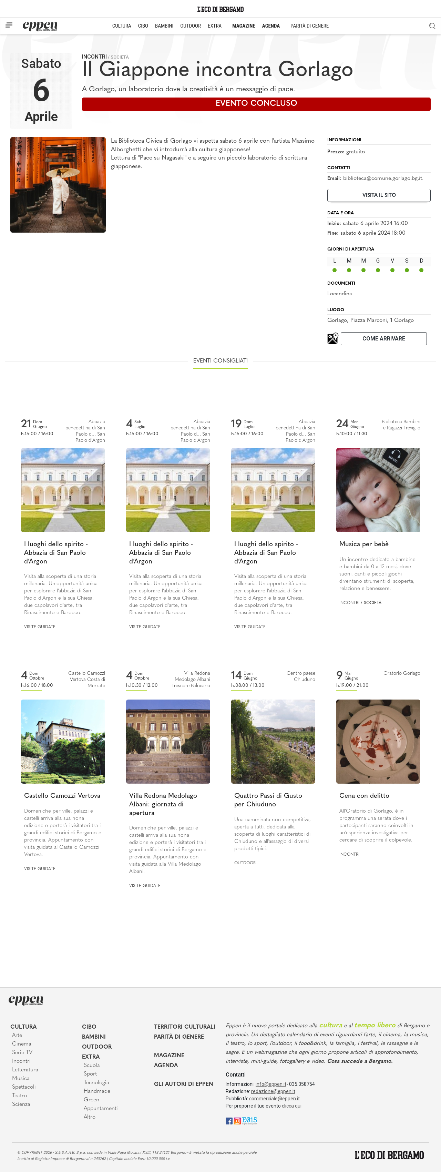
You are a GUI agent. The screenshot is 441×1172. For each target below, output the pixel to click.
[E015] (249, 1120)
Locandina (339, 294)
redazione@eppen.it (273, 1091)
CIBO (143, 26)
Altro (89, 1117)
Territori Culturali (184, 1027)
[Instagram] (237, 1120)
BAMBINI (164, 26)
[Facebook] (229, 1120)
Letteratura (25, 1070)
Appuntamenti (101, 1108)
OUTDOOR (190, 26)
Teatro (19, 1096)
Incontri (94, 56)
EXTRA (215, 26)
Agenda (166, 1066)
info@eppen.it (271, 1084)
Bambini (94, 1037)
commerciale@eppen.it (274, 1098)
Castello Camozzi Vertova (62, 796)
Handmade (97, 1091)
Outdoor (245, 863)
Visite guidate (39, 627)
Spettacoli (24, 1087)
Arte (17, 1035)
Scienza (21, 1104)
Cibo (89, 1027)
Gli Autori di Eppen (183, 1084)
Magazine (169, 1056)
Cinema (21, 1044)
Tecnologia (96, 1083)
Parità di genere (179, 1037)
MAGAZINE (243, 26)
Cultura (23, 1027)
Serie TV (22, 1053)
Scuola (92, 1065)
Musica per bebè (364, 544)
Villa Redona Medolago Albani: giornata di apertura (163, 804)
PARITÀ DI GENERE (309, 26)
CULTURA (121, 26)
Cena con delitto (364, 796)
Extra (91, 1057)
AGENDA (271, 26)
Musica (21, 1078)
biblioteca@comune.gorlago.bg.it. (383, 178)
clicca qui (291, 1106)
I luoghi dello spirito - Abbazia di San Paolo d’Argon (56, 553)
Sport (90, 1074)
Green (91, 1100)
